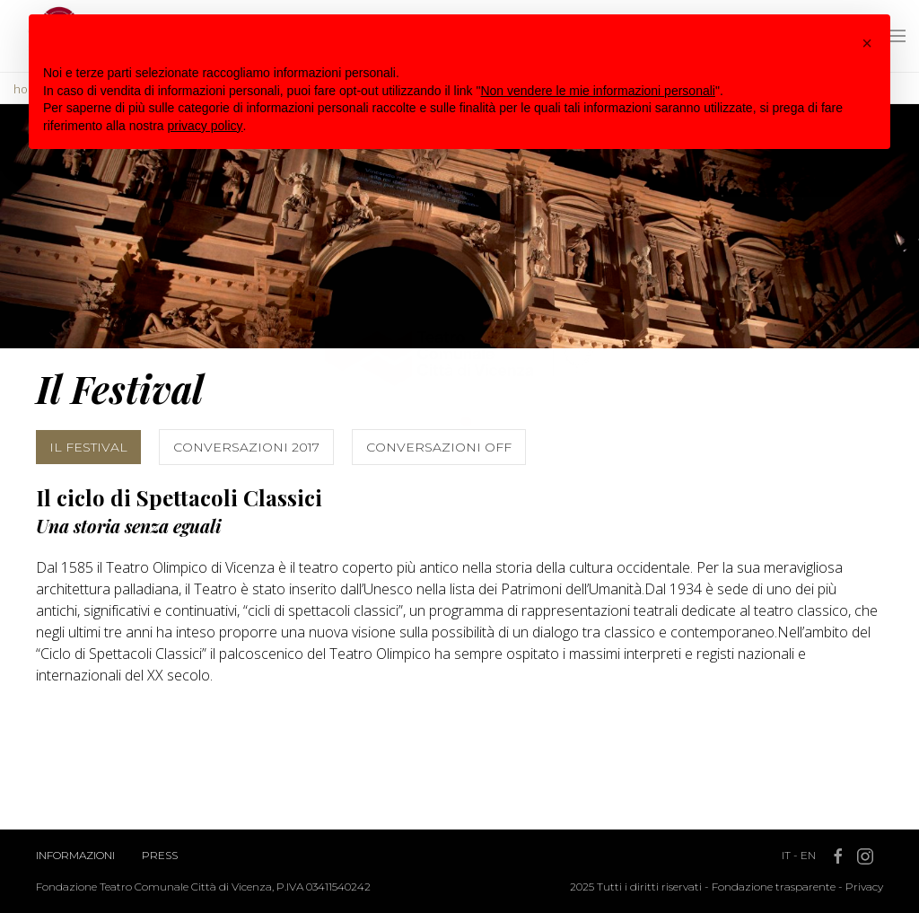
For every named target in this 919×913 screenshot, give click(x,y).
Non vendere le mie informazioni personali (597, 90)
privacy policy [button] (205, 126)
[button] (867, 43)
